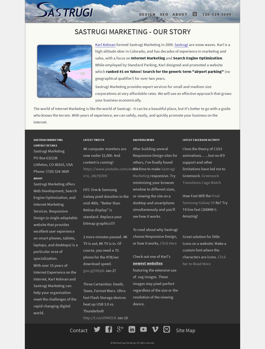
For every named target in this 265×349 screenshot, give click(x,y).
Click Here (168, 243)
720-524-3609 (217, 14)
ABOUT (180, 14)
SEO (164, 14)
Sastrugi (181, 44)
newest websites (148, 263)
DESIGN (147, 14)
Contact (79, 330)
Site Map (185, 330)
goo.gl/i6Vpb (94, 270)
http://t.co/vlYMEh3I (99, 317)
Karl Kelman (105, 44)
